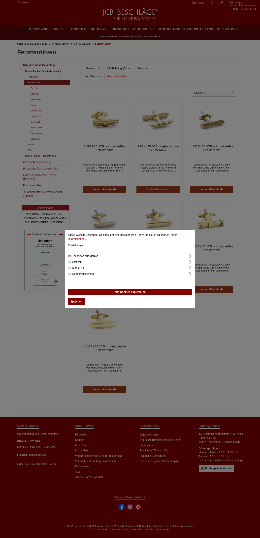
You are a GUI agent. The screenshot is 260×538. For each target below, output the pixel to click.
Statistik (77, 262)
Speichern (76, 301)
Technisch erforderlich (85, 256)
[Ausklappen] (190, 255)
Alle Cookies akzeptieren (130, 292)
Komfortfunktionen (83, 273)
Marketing (78, 268)
